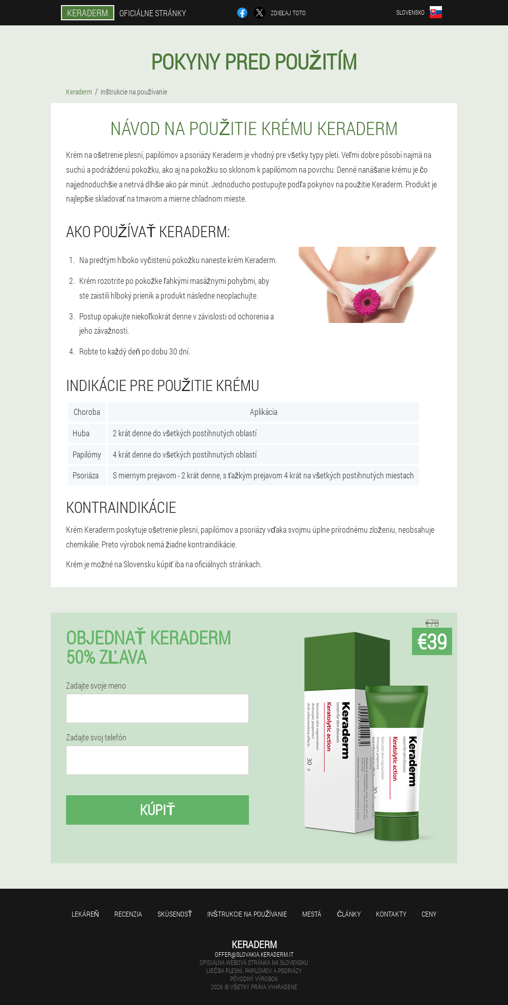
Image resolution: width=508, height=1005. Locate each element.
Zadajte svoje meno (96, 686)
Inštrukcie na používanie (247, 914)
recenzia (128, 914)
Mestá (312, 914)
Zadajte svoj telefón (96, 737)
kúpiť (157, 809)
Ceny (429, 914)
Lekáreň (85, 914)
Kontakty (391, 914)
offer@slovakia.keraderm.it (254, 954)
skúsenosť (175, 914)
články (349, 914)
